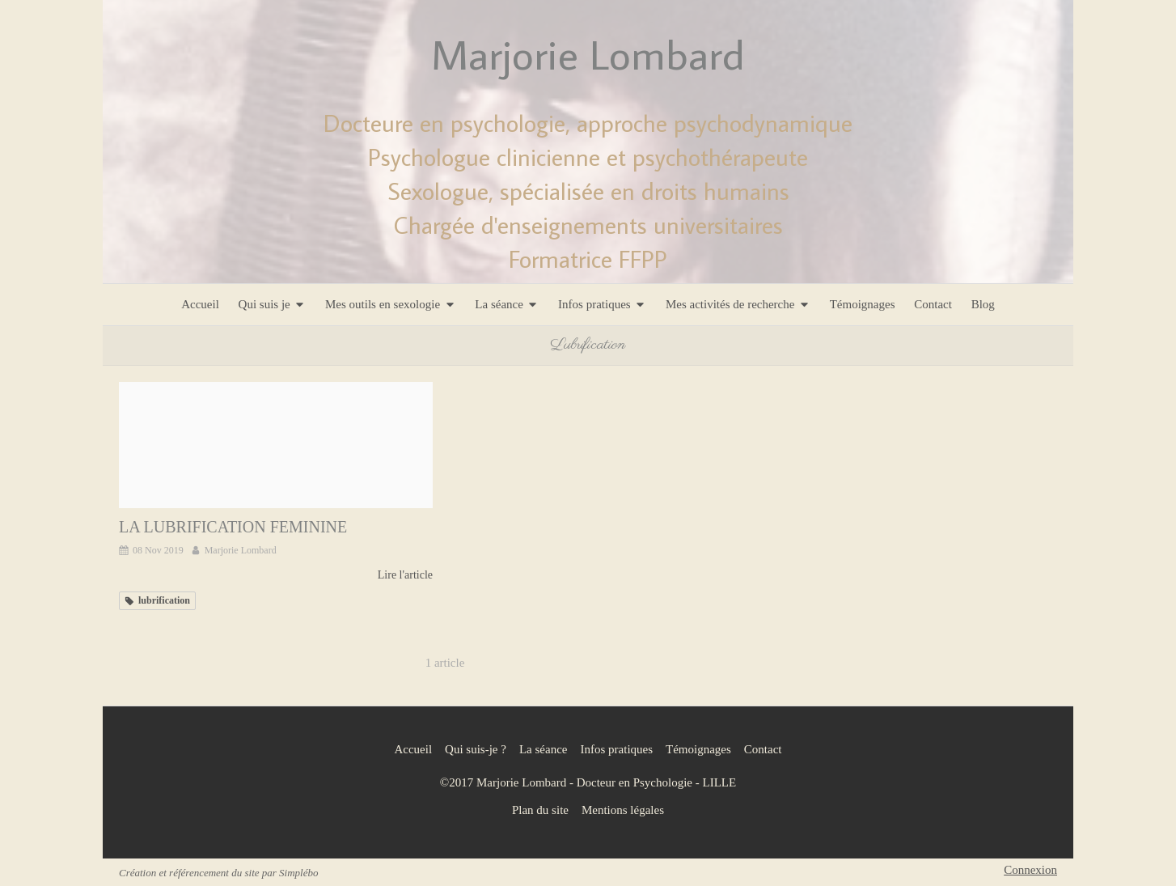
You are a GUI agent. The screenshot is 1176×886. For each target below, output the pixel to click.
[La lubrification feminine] (276, 444)
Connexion (1030, 869)
